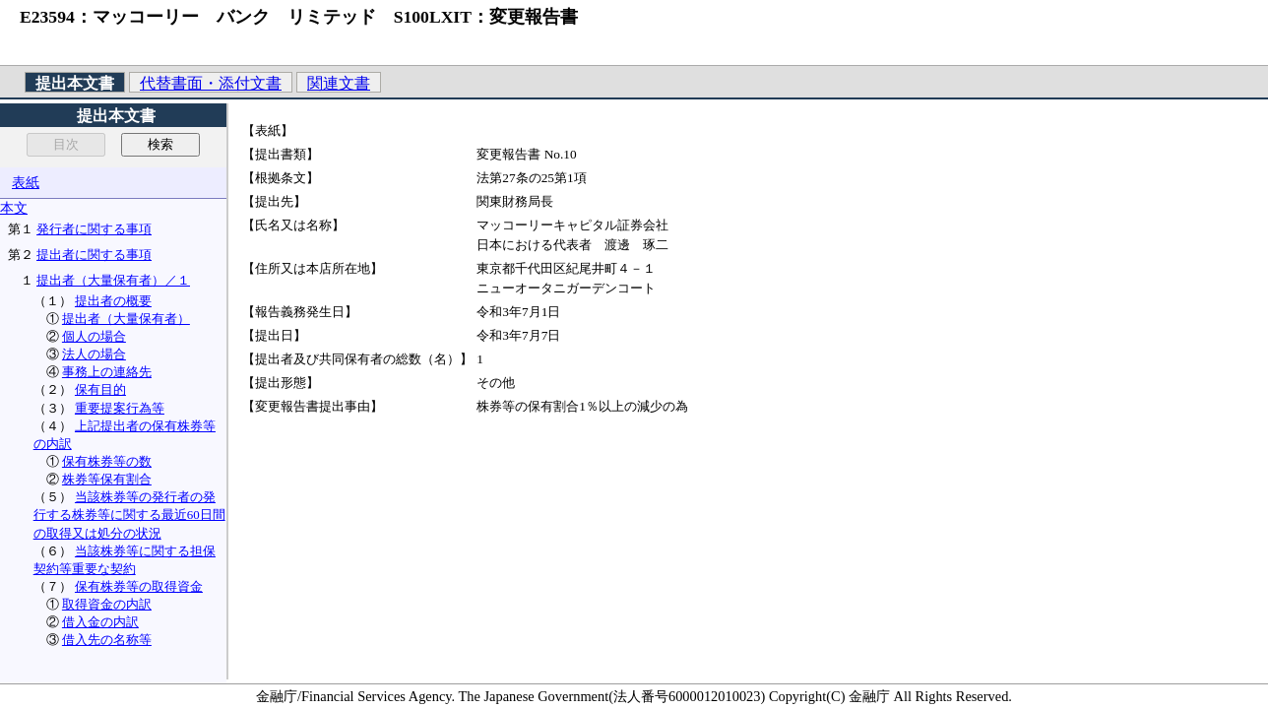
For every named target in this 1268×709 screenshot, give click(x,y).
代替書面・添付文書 (211, 83)
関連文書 (338, 83)
